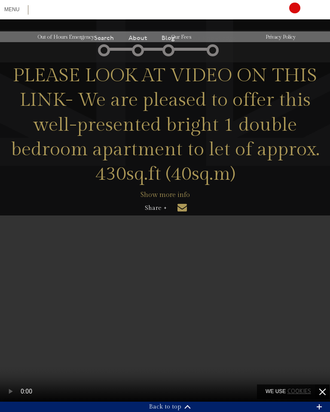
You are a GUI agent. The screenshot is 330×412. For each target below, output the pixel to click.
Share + (156, 208)
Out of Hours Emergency (66, 37)
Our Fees (181, 37)
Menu (11, 9)
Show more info (165, 195)
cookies (299, 391)
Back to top (165, 406)
